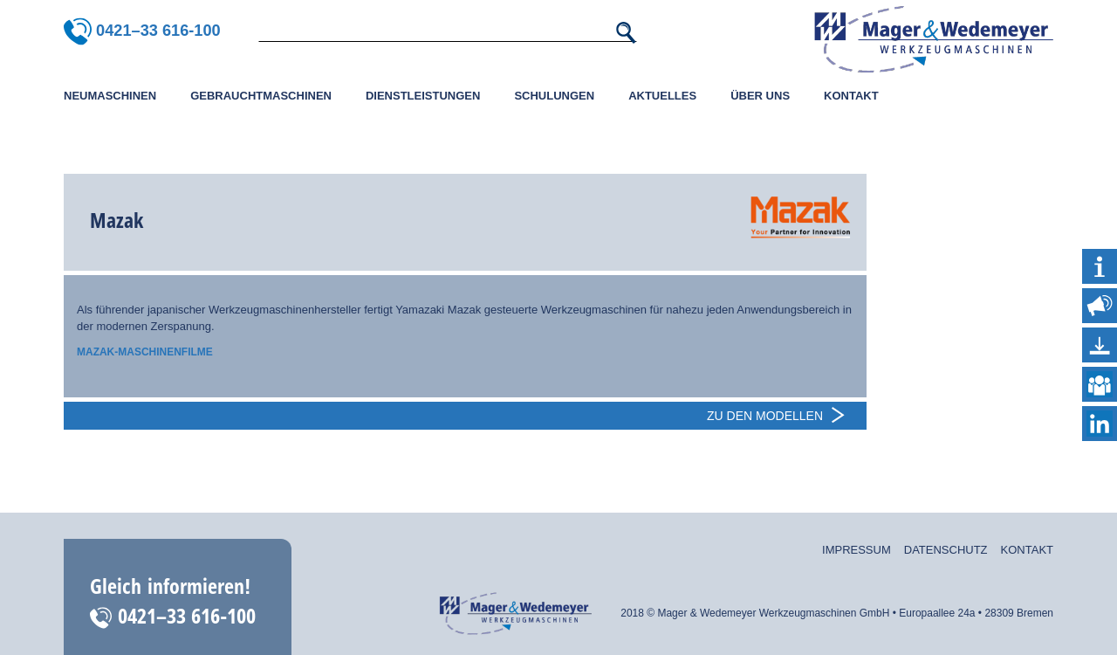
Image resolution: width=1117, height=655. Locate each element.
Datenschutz (946, 549)
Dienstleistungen (423, 95)
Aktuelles (662, 95)
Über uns (760, 95)
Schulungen (554, 95)
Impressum (856, 549)
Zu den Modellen (765, 416)
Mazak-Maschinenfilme (145, 352)
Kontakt (851, 95)
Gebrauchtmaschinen (261, 95)
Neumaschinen (110, 95)
